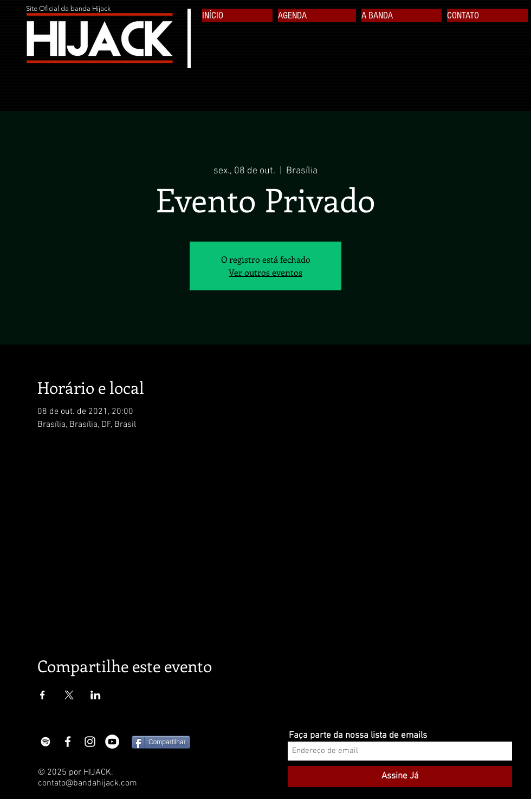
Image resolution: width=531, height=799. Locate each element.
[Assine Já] (400, 776)
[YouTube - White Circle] (112, 742)
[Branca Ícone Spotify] (45, 742)
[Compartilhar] (161, 742)
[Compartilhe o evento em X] (69, 695)
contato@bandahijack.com (87, 783)
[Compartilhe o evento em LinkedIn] (95, 695)
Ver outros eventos (265, 272)
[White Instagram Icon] (90, 742)
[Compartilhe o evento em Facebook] (42, 695)
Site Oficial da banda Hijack (68, 8)
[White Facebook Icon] (68, 742)
